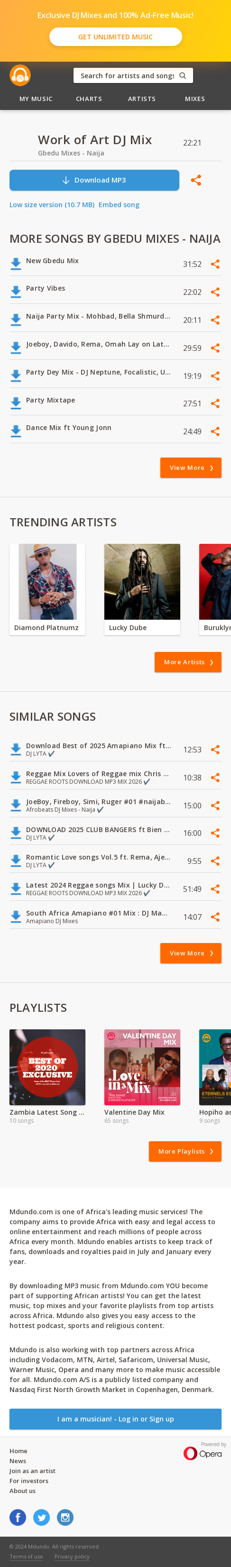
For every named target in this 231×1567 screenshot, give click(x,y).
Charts (89, 98)
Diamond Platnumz (46, 627)
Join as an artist (32, 1470)
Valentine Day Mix (134, 1112)
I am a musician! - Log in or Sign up (115, 1418)
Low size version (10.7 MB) (51, 204)
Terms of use (26, 1556)
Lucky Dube (128, 627)
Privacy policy (72, 1556)
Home (18, 1451)
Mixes (195, 98)
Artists (142, 98)
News (17, 1461)
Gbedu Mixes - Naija (71, 152)
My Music (36, 98)
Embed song (119, 204)
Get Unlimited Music (115, 36)
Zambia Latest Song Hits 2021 (47, 1112)
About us (22, 1490)
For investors (28, 1480)
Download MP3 (93, 180)
